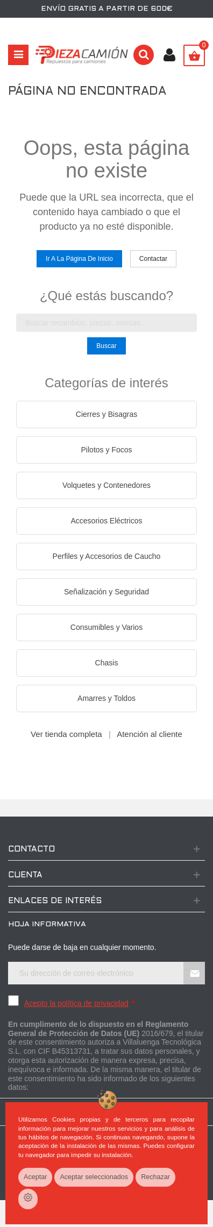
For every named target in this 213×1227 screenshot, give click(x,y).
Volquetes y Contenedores (106, 485)
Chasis (106, 662)
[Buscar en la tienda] (106, 323)
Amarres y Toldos (106, 698)
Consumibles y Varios (106, 627)
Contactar (153, 259)
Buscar (106, 346)
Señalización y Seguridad (106, 591)
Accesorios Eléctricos (106, 520)
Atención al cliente (149, 734)
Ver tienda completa (66, 734)
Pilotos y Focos (106, 449)
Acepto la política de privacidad (76, 1003)
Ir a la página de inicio (79, 259)
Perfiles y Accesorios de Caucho (107, 556)
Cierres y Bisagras (106, 414)
